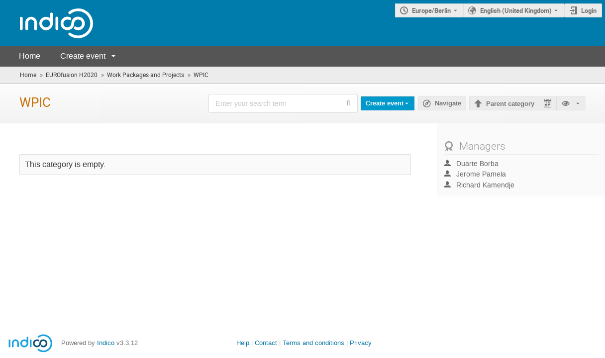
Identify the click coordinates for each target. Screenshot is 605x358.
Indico (105, 343)
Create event (82, 56)
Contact (266, 343)
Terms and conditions (313, 343)
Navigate (448, 103)
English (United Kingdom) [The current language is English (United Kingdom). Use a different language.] (516, 10)
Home (29, 56)
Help (242, 343)
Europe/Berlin (431, 10)
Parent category (510, 103)
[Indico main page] (46, 23)
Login (589, 10)
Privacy (361, 343)
